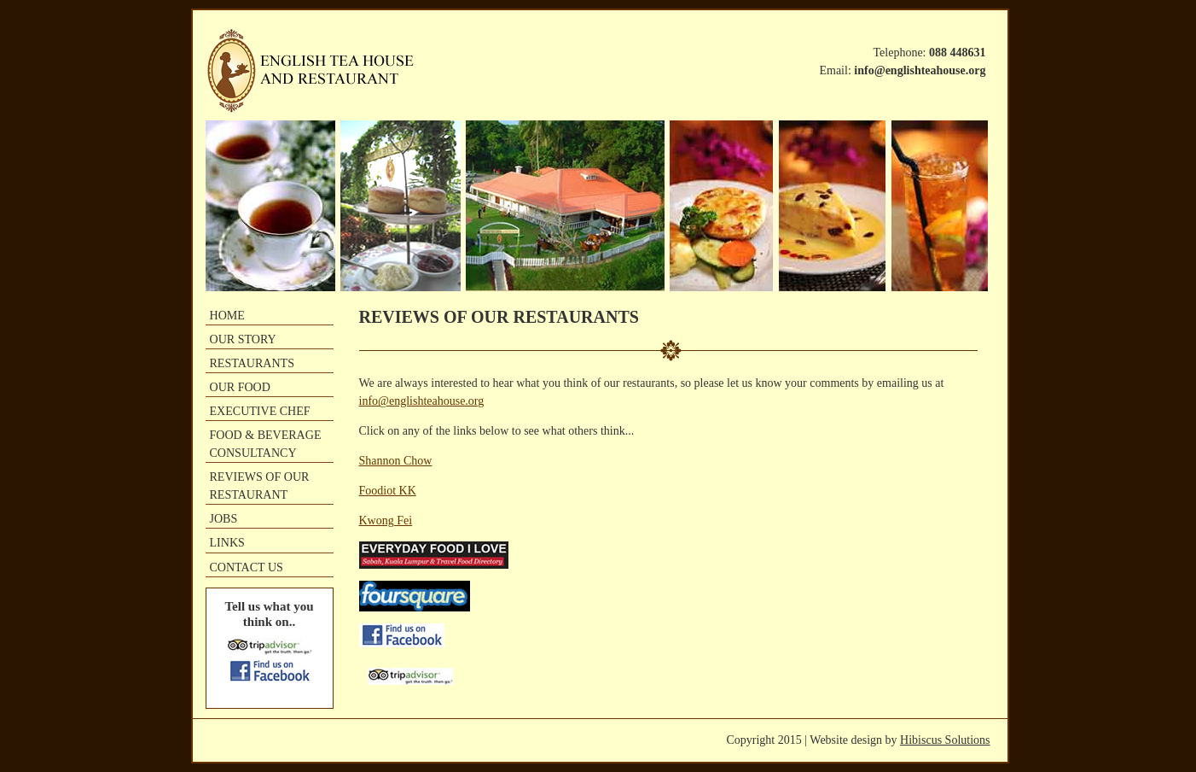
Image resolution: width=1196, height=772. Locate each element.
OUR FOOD (240, 387)
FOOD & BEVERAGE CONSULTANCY (266, 443)
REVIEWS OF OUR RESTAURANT (260, 485)
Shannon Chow (396, 460)
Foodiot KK (387, 490)
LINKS (227, 542)
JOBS (224, 518)
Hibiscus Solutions (945, 740)
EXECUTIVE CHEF (260, 411)
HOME (227, 315)
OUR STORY (243, 339)
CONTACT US (246, 567)
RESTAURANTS (252, 363)
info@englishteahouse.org (422, 401)
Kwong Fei (386, 520)
